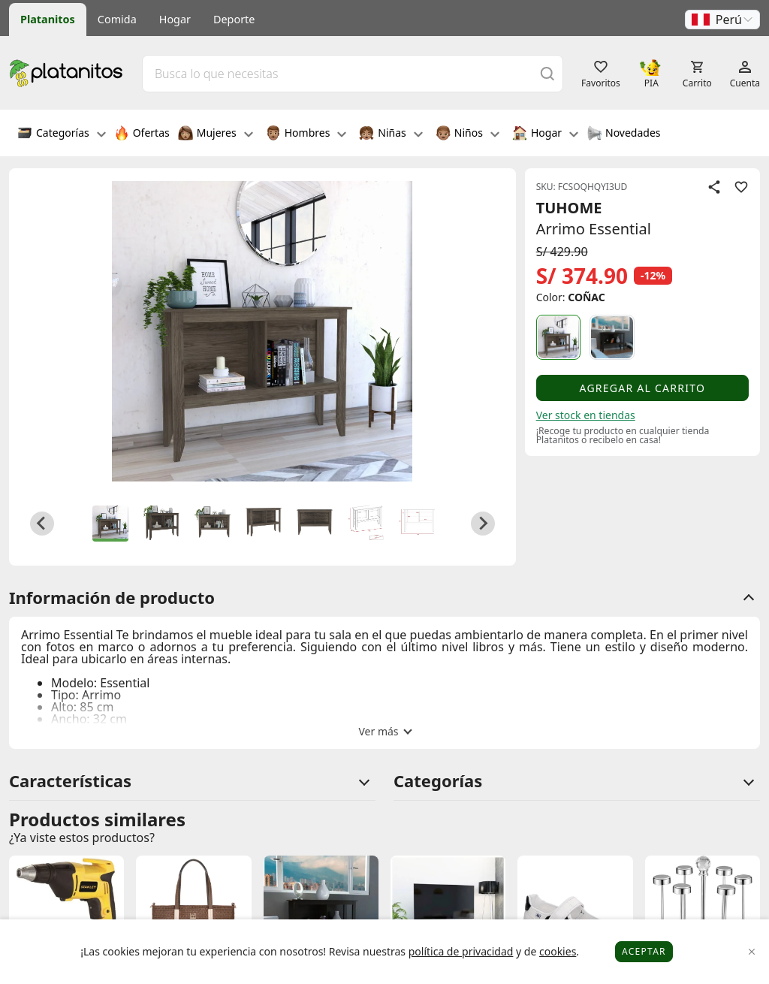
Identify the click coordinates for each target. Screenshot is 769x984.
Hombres (306, 134)
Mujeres (215, 134)
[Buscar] (547, 73)
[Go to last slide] (42, 524)
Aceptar (644, 951)
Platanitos (47, 19)
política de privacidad (461, 951)
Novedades (624, 134)
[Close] (752, 952)
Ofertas (142, 134)
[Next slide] (483, 524)
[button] (722, 19)
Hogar (175, 19)
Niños (467, 134)
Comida (117, 19)
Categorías (61, 134)
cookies (557, 951)
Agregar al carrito (642, 388)
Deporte (234, 19)
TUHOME (569, 208)
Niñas (390, 134)
